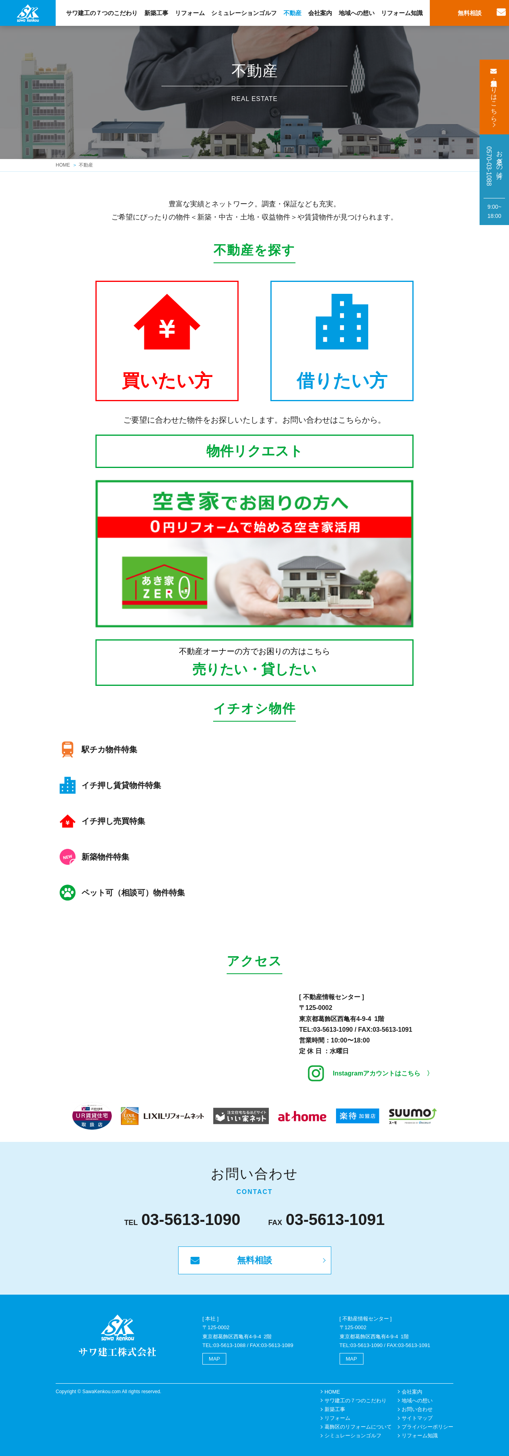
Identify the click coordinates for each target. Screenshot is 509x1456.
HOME (63, 165)
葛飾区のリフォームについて (358, 1427)
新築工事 (156, 13)
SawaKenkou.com (101, 1391)
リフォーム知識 (402, 13)
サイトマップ (417, 1418)
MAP (214, 1359)
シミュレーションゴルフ (244, 13)
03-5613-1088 (230, 1345)
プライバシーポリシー (427, 1427)
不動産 (292, 13)
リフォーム (190, 13)
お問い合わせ (417, 1409)
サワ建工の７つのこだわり (102, 13)
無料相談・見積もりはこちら (494, 97)
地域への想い (357, 13)
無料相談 (469, 13)
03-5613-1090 (333, 1029)
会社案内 (320, 13)
